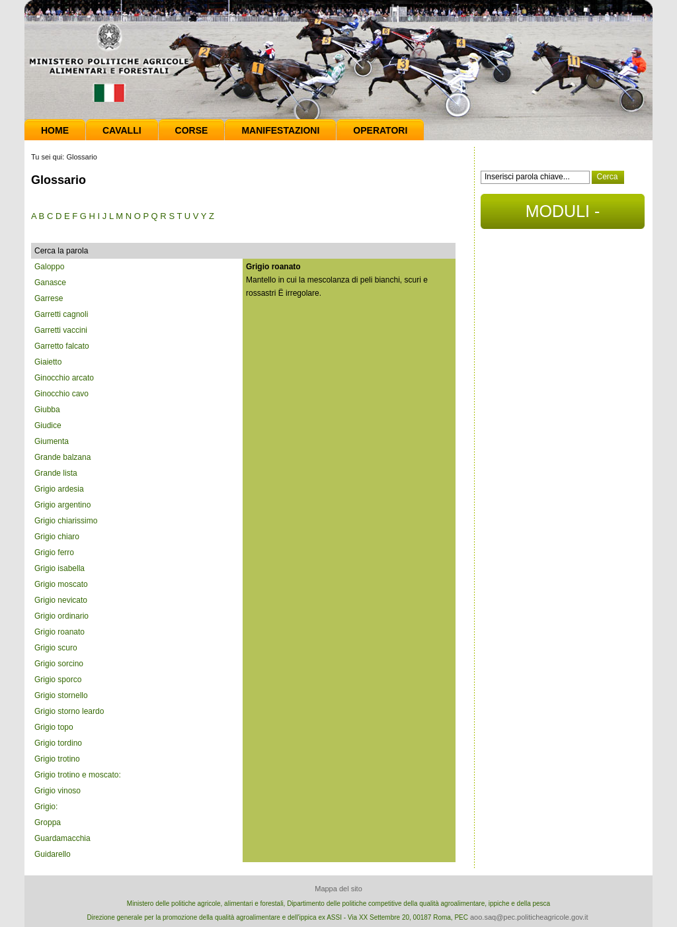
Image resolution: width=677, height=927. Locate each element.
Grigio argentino (62, 504)
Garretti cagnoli (61, 314)
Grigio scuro (55, 647)
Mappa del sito (338, 889)
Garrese (48, 298)
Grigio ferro (54, 552)
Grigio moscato (61, 584)
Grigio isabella (59, 568)
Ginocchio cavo (61, 393)
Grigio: (46, 806)
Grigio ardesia (59, 489)
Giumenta (51, 441)
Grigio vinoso (57, 790)
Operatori (380, 130)
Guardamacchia (62, 838)
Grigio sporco (57, 679)
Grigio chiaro (56, 536)
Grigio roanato (59, 632)
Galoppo (49, 266)
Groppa (47, 822)
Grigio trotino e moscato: (77, 774)
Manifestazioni (280, 130)
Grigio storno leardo (69, 711)
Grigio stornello (61, 695)
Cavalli (121, 130)
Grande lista (55, 473)
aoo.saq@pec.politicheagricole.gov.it (529, 917)
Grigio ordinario (61, 616)
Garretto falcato (61, 346)
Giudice (47, 425)
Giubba (47, 409)
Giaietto (47, 362)
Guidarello (52, 854)
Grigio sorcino (58, 663)
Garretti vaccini (60, 330)
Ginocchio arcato (64, 377)
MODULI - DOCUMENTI (562, 215)
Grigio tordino (58, 743)
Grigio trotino (57, 759)
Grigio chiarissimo (65, 520)
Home (55, 130)
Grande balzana (62, 457)
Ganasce (50, 282)
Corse (191, 130)
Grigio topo (53, 727)
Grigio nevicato (60, 600)
